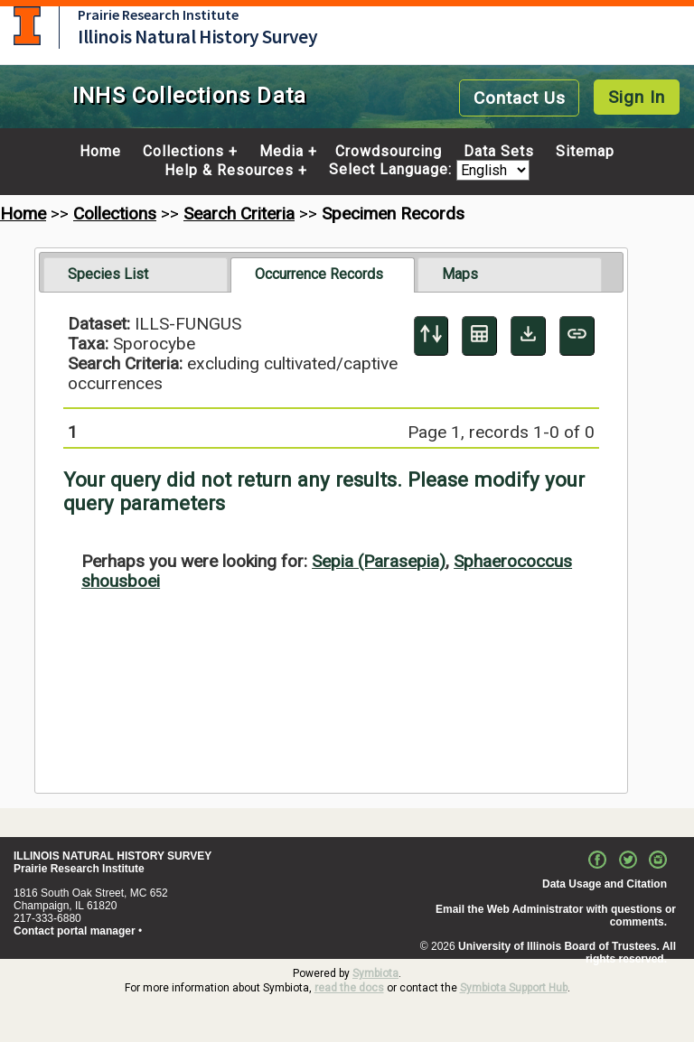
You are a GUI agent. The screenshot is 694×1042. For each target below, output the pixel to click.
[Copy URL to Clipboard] (577, 336)
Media (281, 152)
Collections (183, 152)
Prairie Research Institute (158, 14)
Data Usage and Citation (604, 884)
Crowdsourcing (388, 152)
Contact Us (520, 98)
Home (100, 152)
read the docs (349, 988)
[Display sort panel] (431, 336)
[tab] (135, 274)
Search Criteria (239, 213)
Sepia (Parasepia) (378, 561)
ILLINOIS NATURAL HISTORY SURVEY (112, 856)
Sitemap (585, 152)
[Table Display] (479, 336)
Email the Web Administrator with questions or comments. (556, 915)
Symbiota (375, 973)
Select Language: (392, 170)
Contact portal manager (75, 931)
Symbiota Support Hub (513, 988)
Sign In (636, 97)
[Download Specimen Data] (528, 336)
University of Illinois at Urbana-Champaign (27, 25)
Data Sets (499, 152)
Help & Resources (229, 171)
